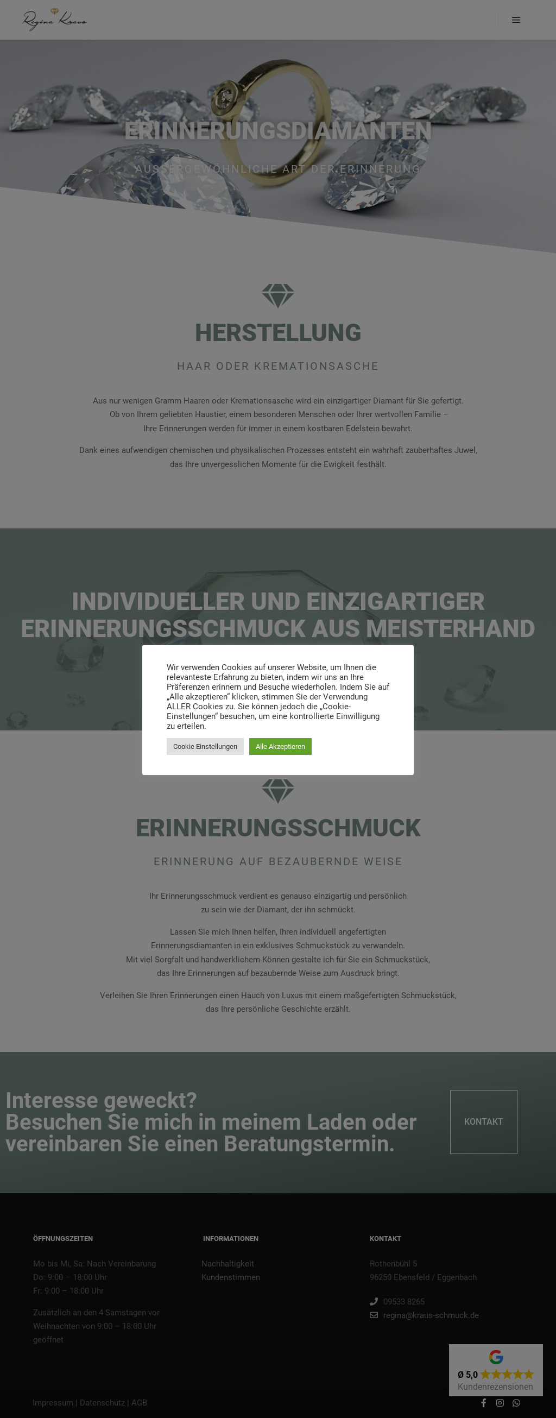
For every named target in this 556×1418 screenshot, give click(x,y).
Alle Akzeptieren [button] (280, 746)
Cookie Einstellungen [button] (205, 746)
